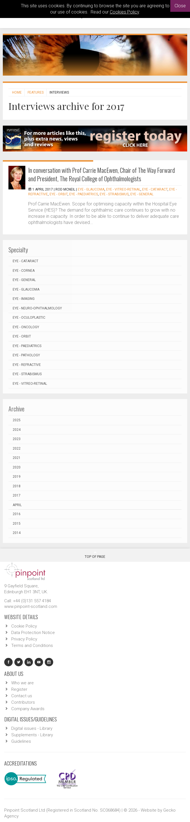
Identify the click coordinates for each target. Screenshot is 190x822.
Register (19, 689)
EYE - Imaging (24, 299)
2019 (17, 477)
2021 (17, 458)
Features (36, 92)
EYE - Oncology (26, 327)
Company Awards (27, 708)
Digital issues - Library (31, 728)
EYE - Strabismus (114, 194)
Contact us (21, 695)
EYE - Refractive (27, 365)
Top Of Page (95, 555)
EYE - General (141, 194)
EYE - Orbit (59, 194)
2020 (17, 467)
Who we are (22, 682)
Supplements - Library (32, 734)
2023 (17, 439)
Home (17, 92)
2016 (17, 514)
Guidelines (21, 741)
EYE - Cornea (24, 271)
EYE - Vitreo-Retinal (123, 189)
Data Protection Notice (33, 632)
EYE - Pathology (26, 355)
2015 (17, 524)
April (17, 505)
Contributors (23, 702)
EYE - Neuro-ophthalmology (37, 308)
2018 (17, 486)
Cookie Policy (24, 626)
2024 (17, 430)
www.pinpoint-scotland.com (30, 606)
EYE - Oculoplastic (29, 318)
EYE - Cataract (154, 189)
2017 (17, 495)
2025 (17, 420)
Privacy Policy (24, 639)
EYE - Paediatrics (83, 194)
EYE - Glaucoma (91, 189)
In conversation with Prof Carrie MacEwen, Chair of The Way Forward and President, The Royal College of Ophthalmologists (101, 174)
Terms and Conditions (32, 645)
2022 (17, 448)
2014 (17, 533)
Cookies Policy (124, 12)
